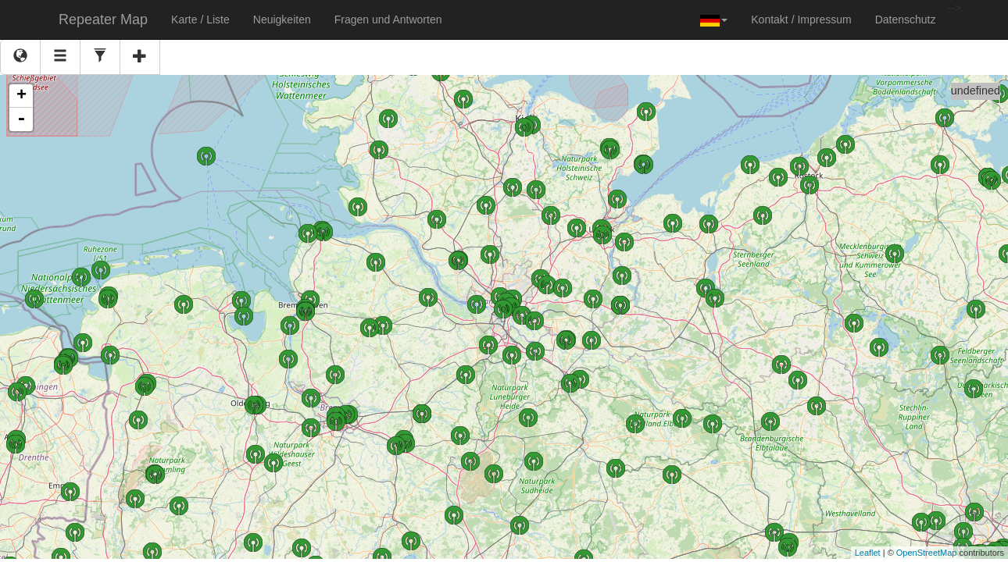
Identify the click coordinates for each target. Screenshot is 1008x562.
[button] (713, 19)
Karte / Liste (200, 19)
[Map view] (20, 57)
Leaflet (868, 552)
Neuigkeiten (282, 19)
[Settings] (100, 57)
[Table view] (60, 57)
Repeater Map (103, 19)
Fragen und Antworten (388, 19)
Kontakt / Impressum (801, 19)
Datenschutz (905, 19)
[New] (140, 57)
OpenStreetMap (926, 552)
